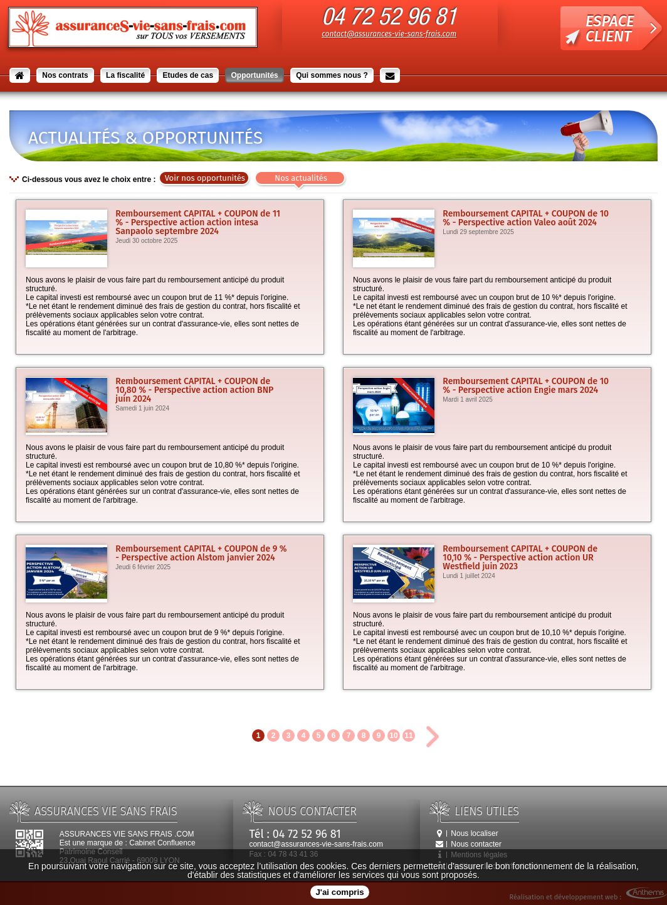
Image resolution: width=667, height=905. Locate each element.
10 (393, 735)
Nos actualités (301, 178)
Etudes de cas (187, 75)
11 (408, 735)
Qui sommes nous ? (332, 75)
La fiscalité (125, 75)
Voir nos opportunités (205, 178)
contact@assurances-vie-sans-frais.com (389, 33)
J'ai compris (339, 892)
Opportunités (254, 75)
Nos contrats (65, 75)
